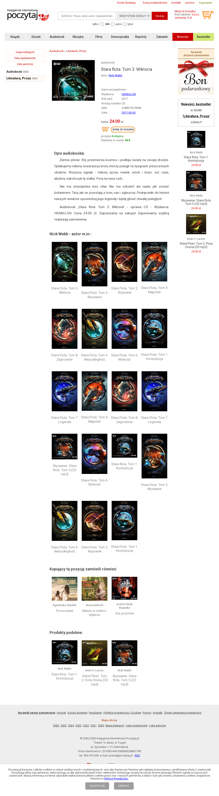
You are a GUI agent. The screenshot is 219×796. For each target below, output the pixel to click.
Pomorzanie (64, 611)
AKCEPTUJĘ (97, 785)
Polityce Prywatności (116, 778)
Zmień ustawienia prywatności (182, 712)
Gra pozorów (124, 613)
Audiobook (14, 71)
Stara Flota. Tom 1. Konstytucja (154, 357)
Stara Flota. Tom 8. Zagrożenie (64, 357)
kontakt (176, 2)
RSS (137, 755)
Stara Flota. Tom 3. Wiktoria (64, 290)
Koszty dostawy (77, 712)
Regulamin (95, 712)
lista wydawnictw (25, 58)
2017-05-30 (128, 112)
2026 (56, 725)
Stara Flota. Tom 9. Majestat (154, 290)
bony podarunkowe (155, 2)
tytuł (130, 24)
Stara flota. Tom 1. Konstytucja (124, 466)
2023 (78, 725)
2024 (71, 725)
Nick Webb (115, 75)
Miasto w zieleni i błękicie (94, 613)
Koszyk (61, 712)
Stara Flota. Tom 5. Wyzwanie (94, 295)
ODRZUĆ (123, 785)
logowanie (205, 2)
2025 (64, 725)
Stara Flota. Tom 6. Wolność (124, 357)
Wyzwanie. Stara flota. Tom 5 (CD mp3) (65, 470)
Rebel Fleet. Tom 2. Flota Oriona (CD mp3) (94, 680)
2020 (101, 725)
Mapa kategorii (114, 725)
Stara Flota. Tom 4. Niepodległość (94, 357)
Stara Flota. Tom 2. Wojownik (124, 290)
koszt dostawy (126, 2)
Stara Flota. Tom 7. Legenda (64, 420)
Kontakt (158, 712)
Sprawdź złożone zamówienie (196, 53)
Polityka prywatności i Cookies (122, 712)
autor (118, 24)
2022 (86, 725)
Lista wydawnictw (137, 725)
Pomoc (147, 712)
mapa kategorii (25, 52)
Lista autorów (157, 725)
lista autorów (25, 64)
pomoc (189, 2)
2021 (93, 725)
